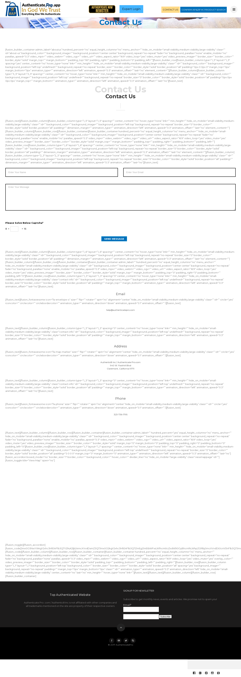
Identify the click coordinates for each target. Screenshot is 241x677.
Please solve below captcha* (24, 222)
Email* (141, 607)
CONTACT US (170, 9)
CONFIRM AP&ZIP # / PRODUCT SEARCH (204, 9)
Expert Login (131, 9)
